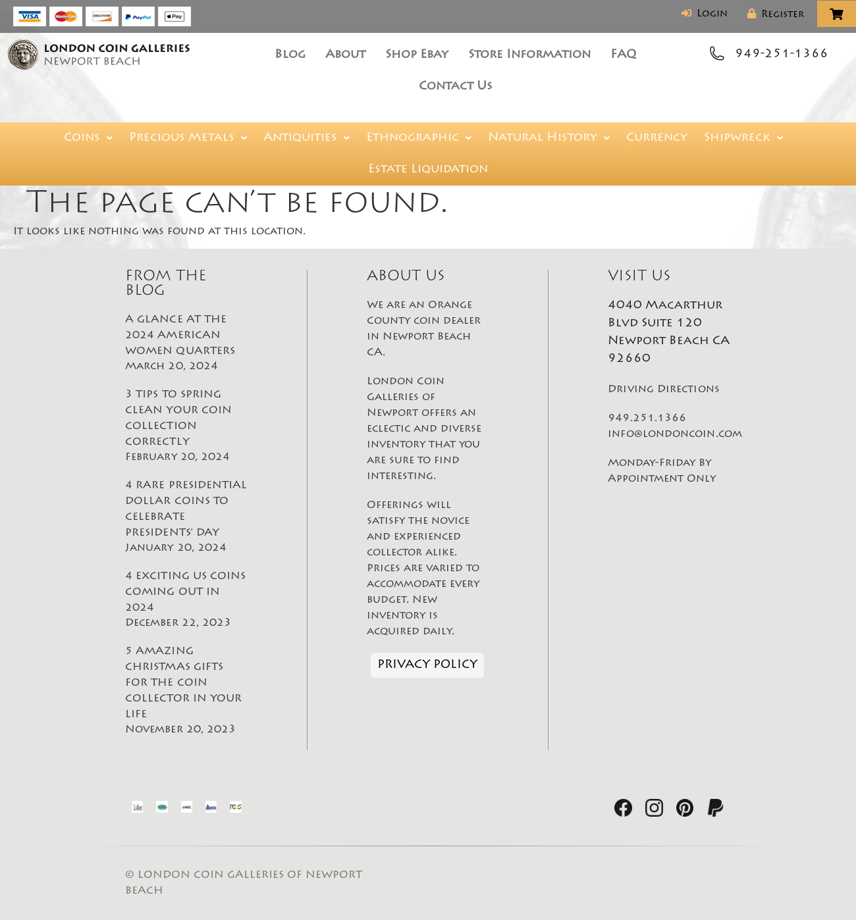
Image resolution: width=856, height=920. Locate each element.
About (345, 55)
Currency (656, 138)
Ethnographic (418, 138)
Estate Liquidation (428, 170)
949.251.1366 (647, 418)
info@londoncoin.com (675, 434)
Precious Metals (188, 138)
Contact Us (456, 87)
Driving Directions (663, 389)
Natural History (549, 138)
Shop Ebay (416, 55)
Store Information (529, 55)
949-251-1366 (781, 55)
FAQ (623, 55)
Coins (88, 138)
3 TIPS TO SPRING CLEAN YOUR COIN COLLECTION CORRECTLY (186, 427)
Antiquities (306, 138)
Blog (290, 55)
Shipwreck (743, 138)
